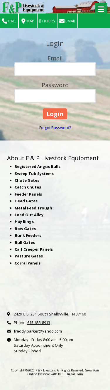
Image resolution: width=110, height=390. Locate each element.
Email (67, 21)
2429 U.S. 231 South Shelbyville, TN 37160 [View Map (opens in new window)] (50, 314)
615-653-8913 (38, 322)
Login (79, 374)
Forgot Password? (55, 127)
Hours (47, 21)
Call (9, 21)
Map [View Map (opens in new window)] (27, 21)
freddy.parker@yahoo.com (38, 331)
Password (55, 85)
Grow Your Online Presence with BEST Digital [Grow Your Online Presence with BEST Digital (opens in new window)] (63, 372)
